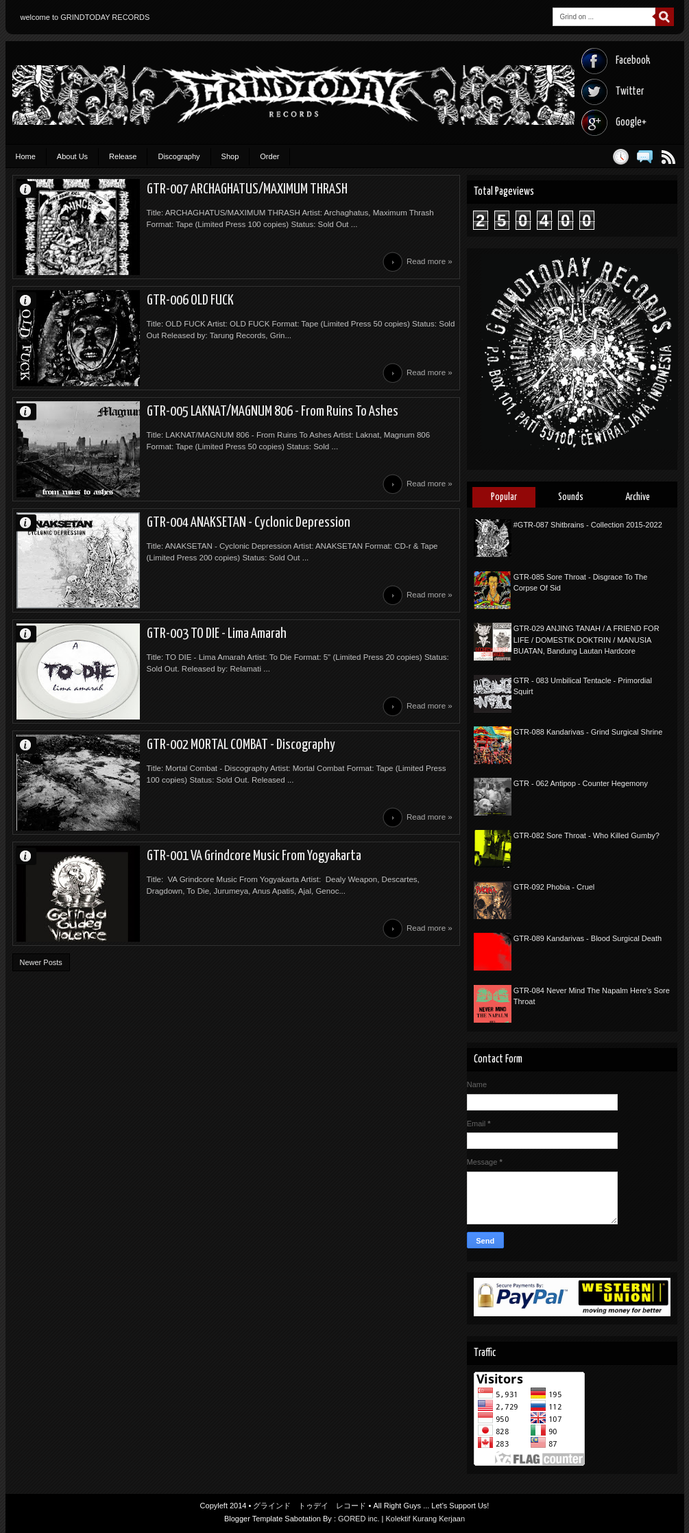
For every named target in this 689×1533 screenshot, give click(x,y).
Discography (179, 156)
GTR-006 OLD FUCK (190, 300)
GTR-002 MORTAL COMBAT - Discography (241, 745)
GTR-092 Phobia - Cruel (554, 887)
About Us (72, 156)
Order (269, 156)
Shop (230, 156)
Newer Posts (41, 962)
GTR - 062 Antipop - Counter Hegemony (580, 783)
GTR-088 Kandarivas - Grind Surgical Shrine (588, 732)
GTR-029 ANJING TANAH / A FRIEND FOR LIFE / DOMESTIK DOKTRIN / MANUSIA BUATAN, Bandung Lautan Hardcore (586, 639)
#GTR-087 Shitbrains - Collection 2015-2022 (587, 525)
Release (122, 156)
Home (26, 156)
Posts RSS (668, 156)
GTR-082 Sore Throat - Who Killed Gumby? (586, 835)
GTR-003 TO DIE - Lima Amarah (217, 634)
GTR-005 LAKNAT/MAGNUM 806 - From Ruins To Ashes (272, 411)
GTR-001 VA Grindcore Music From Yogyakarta (254, 856)
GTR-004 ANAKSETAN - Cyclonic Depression (248, 523)
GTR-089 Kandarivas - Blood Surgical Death (587, 938)
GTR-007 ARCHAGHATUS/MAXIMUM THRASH (247, 189)
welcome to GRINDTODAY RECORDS (85, 17)
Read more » (429, 261)
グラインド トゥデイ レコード (309, 1505)
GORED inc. (359, 1518)
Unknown (31, 189)
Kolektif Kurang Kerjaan (426, 1518)
